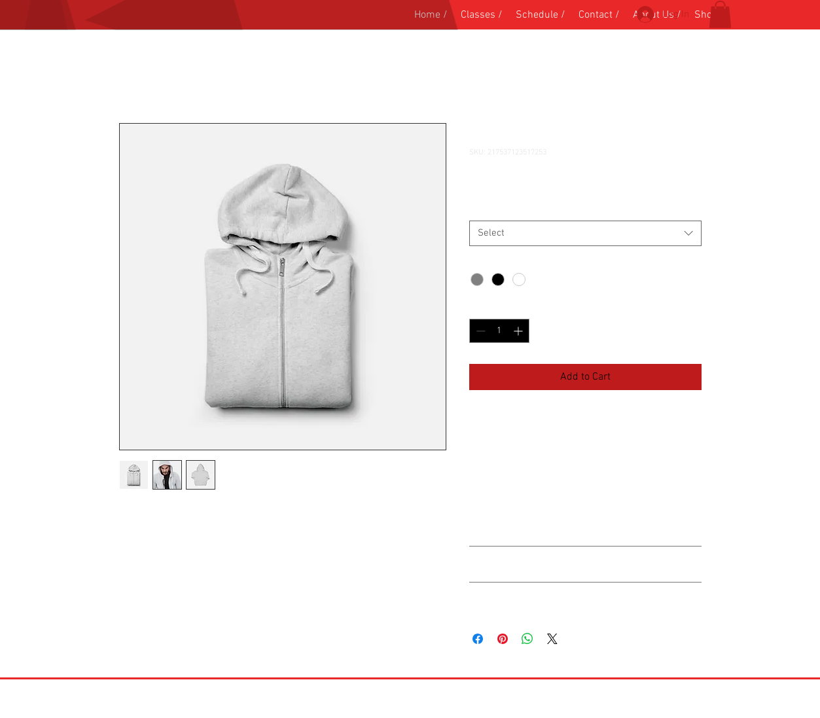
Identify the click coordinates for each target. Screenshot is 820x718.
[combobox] (585, 233)
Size (480, 208)
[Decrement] (479, 330)
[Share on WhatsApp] (527, 639)
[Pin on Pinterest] (502, 639)
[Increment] (519, 330)
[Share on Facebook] (478, 639)
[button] (720, 14)
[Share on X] (552, 639)
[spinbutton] (499, 330)
